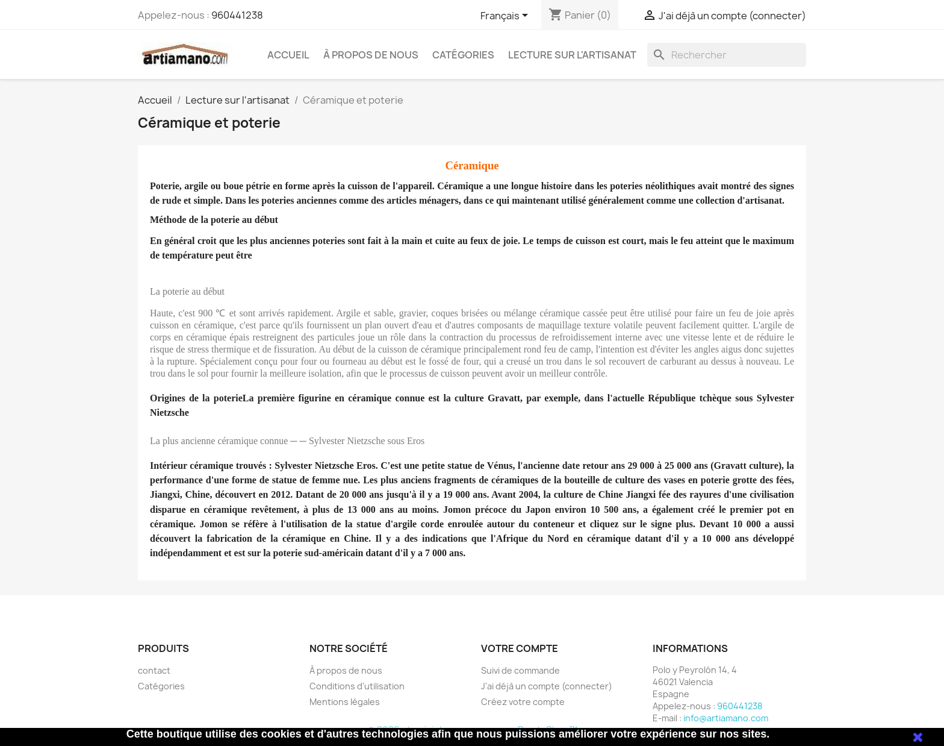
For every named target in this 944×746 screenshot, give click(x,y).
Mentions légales (344, 701)
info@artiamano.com (725, 718)
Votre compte (519, 648)
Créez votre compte (523, 701)
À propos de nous (370, 54)
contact (154, 670)
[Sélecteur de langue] (506, 16)
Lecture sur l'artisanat (572, 54)
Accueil (288, 54)
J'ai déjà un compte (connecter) (546, 686)
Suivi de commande (520, 670)
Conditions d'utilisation (357, 686)
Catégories (463, 54)
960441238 (237, 15)
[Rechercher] (726, 55)
